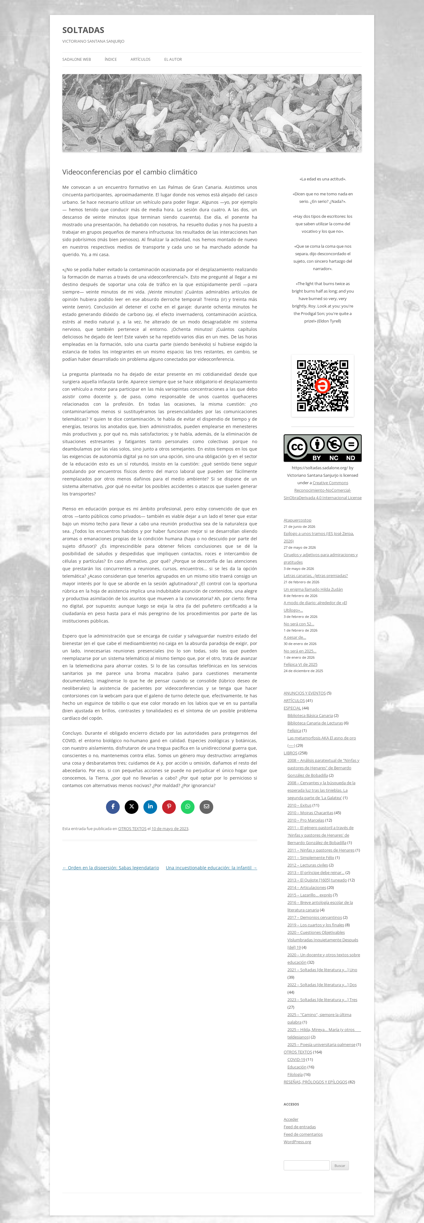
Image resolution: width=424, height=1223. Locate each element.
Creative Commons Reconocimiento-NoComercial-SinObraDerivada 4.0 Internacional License (323, 490)
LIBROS (290, 753)
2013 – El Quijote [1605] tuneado (317, 880)
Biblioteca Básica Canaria (310, 715)
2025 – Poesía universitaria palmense (321, 1044)
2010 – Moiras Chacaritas (310, 812)
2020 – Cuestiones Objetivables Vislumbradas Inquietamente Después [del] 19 (322, 939)
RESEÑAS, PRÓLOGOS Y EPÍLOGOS (315, 1082)
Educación (296, 1067)
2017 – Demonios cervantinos (314, 917)
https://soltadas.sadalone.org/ (320, 468)
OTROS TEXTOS (132, 828)
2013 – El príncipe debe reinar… (315, 872)
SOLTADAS (83, 30)
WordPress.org (297, 1141)
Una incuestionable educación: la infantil (211, 868)
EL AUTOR (173, 59)
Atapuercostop (297, 520)
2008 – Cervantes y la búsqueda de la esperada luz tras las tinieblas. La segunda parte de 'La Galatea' (321, 790)
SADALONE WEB (76, 59)
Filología (295, 1074)
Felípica (294, 730)
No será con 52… (299, 624)
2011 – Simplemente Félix (310, 857)
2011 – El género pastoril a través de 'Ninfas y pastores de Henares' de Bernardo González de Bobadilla (320, 835)
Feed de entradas (300, 1127)
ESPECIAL (292, 708)
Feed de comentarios (303, 1134)
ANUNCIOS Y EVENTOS (305, 693)
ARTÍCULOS (141, 59)
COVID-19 (296, 1059)
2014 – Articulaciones (306, 887)
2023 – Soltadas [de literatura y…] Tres (322, 999)
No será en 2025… (300, 651)
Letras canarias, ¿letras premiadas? (316, 575)
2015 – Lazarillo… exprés (309, 895)
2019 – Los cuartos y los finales (315, 925)
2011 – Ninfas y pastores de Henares (320, 850)
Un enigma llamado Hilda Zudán (313, 589)
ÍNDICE (111, 59)
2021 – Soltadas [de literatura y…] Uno (322, 969)
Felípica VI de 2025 (300, 664)
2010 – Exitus (299, 805)
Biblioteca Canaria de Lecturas (315, 723)
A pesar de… (295, 637)
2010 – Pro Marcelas (305, 820)
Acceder (291, 1119)
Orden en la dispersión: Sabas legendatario (110, 868)
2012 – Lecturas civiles (307, 865)
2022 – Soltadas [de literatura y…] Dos (322, 984)
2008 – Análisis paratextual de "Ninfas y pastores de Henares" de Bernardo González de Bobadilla (323, 767)
